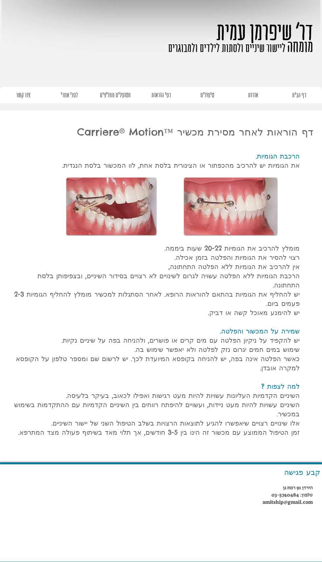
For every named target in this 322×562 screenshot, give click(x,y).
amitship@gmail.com (288, 502)
